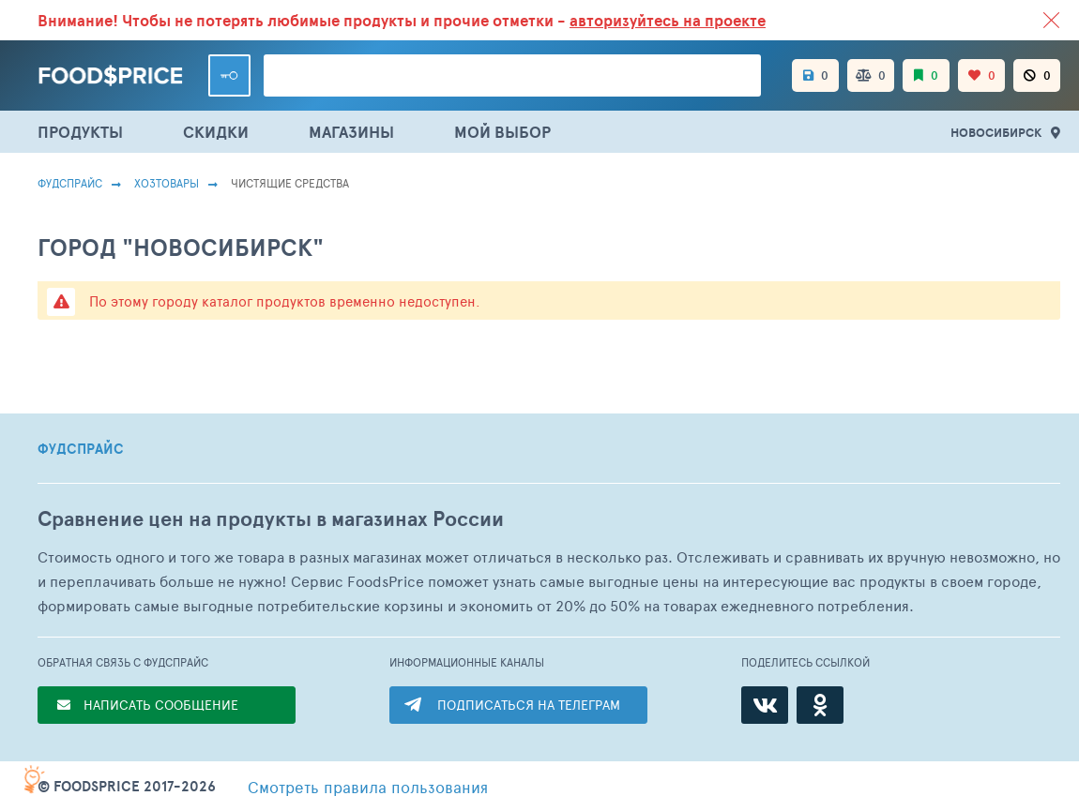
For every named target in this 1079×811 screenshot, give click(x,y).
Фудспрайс (70, 182)
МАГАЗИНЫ (351, 131)
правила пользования (368, 786)
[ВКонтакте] (764, 705)
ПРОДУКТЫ (80, 131)
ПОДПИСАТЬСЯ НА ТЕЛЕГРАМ (528, 704)
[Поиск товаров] (512, 75)
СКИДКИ (216, 131)
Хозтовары (166, 182)
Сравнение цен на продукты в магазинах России (271, 519)
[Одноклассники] (820, 705)
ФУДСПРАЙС (81, 449)
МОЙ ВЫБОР (502, 131)
